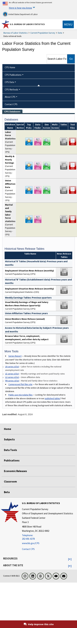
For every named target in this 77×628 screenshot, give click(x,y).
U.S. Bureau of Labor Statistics (27, 24)
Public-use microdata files (20, 394)
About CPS (10, 96)
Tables (63, 124)
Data (60, 32)
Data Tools (10, 450)
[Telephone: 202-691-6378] (47, 537)
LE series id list (12, 373)
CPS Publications (13, 74)
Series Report (15, 356)
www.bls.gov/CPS (30, 543)
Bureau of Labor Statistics (15, 32)
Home (7, 429)
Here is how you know (20, 7)
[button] (69, 559)
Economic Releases (15, 471)
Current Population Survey (42, 32)
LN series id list (12, 366)
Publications (11, 460)
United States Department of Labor (20, 14)
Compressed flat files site (20, 384)
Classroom (10, 481)
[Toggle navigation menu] (68, 24)
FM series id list (12, 380)
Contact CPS (28, 549)
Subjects (9, 439)
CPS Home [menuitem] (10, 67)
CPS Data (9, 82)
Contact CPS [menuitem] (11, 104)
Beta (7, 492)
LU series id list (12, 377)
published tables (52, 398)
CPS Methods (11, 89)
